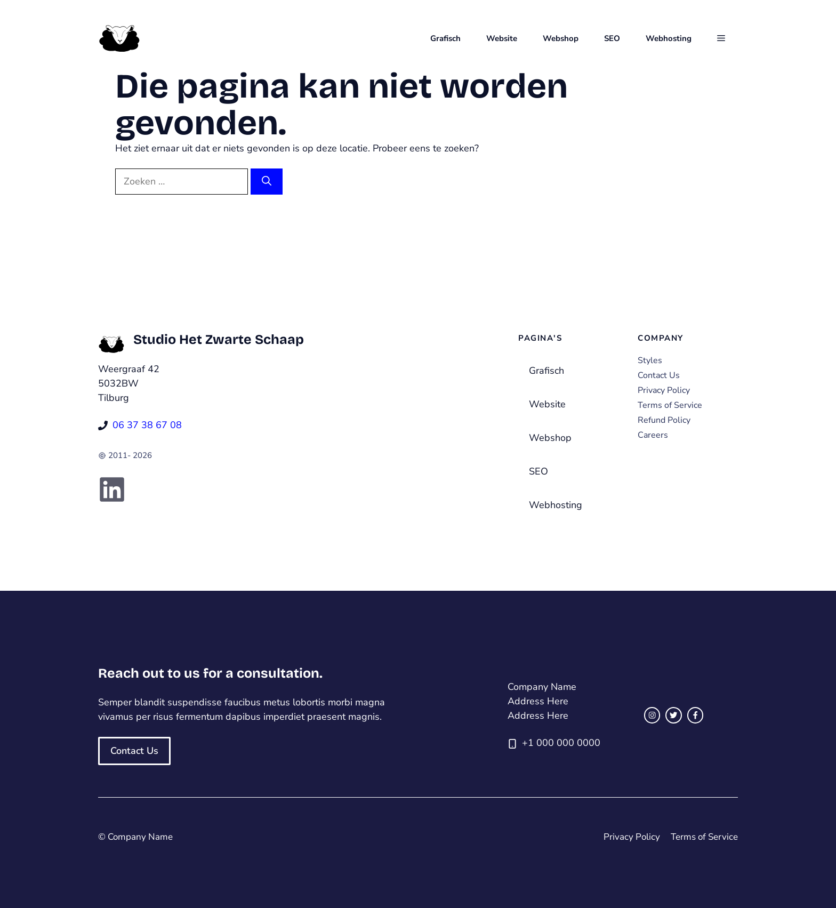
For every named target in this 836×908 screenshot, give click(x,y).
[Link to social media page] (112, 489)
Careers (653, 435)
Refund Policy (664, 420)
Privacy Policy (664, 390)
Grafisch (445, 38)
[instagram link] (652, 715)
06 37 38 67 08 (147, 425)
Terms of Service (670, 405)
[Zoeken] (267, 181)
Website (501, 38)
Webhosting (669, 38)
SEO (612, 38)
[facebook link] (695, 715)
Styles (650, 360)
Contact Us (659, 375)
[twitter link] (673, 715)
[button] (721, 38)
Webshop (560, 38)
